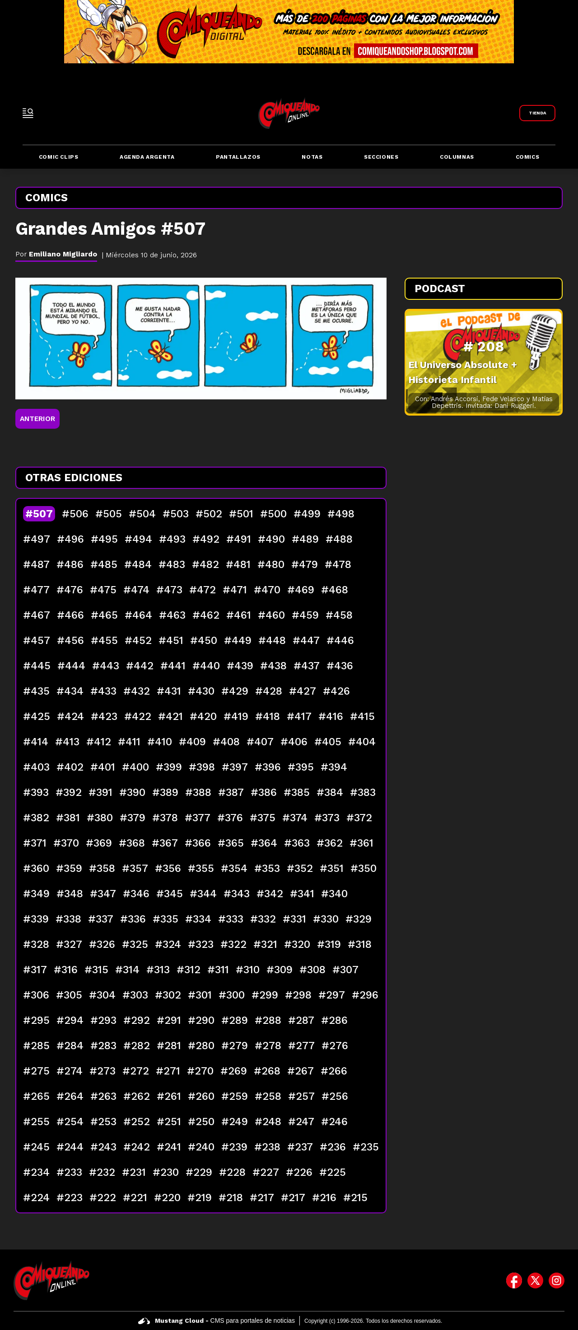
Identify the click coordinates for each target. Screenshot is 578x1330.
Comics (528, 157)
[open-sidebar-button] (28, 113)
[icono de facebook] (514, 1280)
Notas (312, 157)
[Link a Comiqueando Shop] (537, 113)
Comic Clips (59, 157)
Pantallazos (238, 157)
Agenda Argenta (147, 157)
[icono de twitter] (535, 1280)
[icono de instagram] (556, 1280)
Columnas (457, 157)
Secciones (381, 157)
